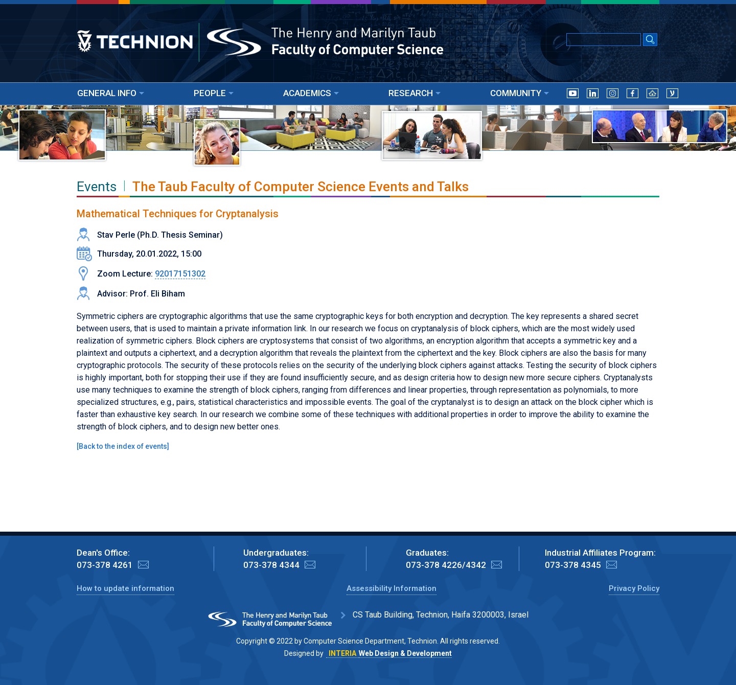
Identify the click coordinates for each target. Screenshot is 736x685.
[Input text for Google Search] (603, 39)
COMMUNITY (519, 93)
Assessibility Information (391, 588)
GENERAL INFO (110, 93)
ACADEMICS (311, 93)
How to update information (125, 588)
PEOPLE (214, 93)
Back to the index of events (123, 446)
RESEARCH (414, 93)
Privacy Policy (634, 588)
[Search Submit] (650, 40)
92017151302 (180, 274)
